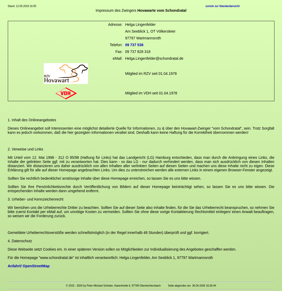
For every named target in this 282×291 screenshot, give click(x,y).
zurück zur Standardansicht (222, 6)
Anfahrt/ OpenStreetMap (29, 266)
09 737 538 (134, 45)
